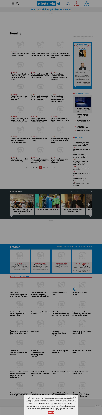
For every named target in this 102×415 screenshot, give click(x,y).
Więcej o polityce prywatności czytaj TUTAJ (51, 410)
